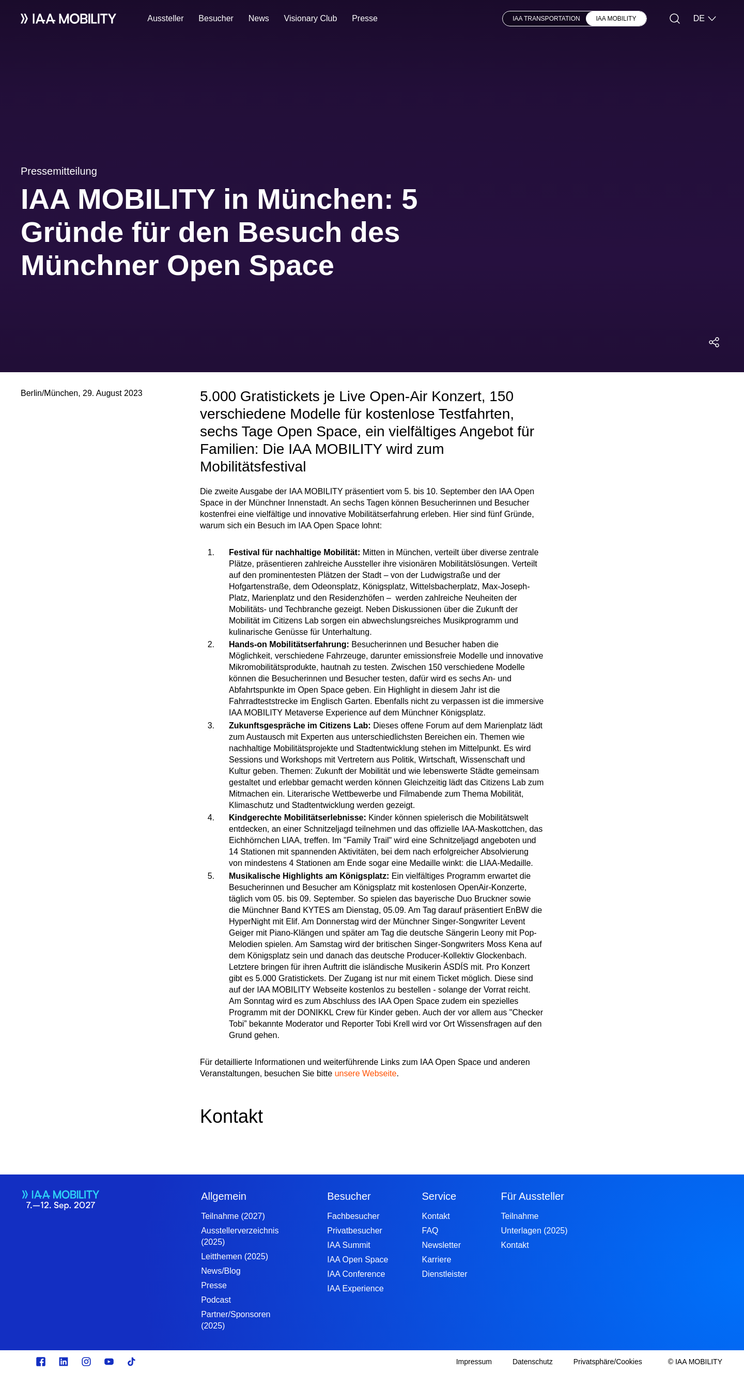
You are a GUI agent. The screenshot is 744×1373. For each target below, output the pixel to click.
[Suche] (674, 18)
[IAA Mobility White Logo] (68, 18)
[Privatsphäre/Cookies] (608, 1361)
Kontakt (436, 1216)
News (259, 18)
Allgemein (223, 1196)
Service (439, 1196)
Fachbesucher (353, 1216)
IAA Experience (355, 1288)
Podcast (216, 1299)
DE (705, 18)
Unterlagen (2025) (534, 1230)
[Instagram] (86, 1361)
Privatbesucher (354, 1230)
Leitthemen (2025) (234, 1256)
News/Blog (220, 1271)
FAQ (430, 1230)
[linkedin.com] (63, 1361)
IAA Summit (348, 1245)
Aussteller (165, 18)
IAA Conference (356, 1274)
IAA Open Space (357, 1259)
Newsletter (441, 1245)
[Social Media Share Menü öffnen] (714, 342)
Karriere (437, 1259)
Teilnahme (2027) (233, 1216)
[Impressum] (474, 1361)
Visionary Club (310, 18)
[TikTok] (131, 1361)
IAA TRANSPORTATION (546, 18)
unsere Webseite (366, 1073)
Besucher (216, 18)
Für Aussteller (532, 1196)
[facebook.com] (40, 1361)
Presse (365, 18)
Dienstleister (445, 1274)
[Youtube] (109, 1361)
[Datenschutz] (533, 1361)
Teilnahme (520, 1216)
